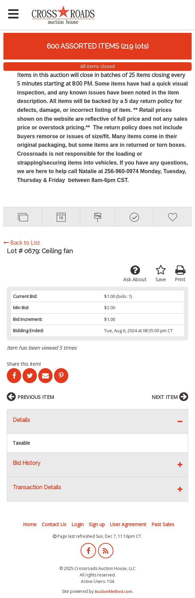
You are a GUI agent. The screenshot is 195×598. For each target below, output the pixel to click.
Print (180, 274)
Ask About (135, 274)
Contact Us (54, 524)
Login (77, 524)
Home (30, 524)
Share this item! (24, 364)
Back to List (21, 242)
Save (160, 274)
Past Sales (162, 524)
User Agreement (128, 524)
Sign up (97, 524)
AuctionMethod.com (113, 591)
